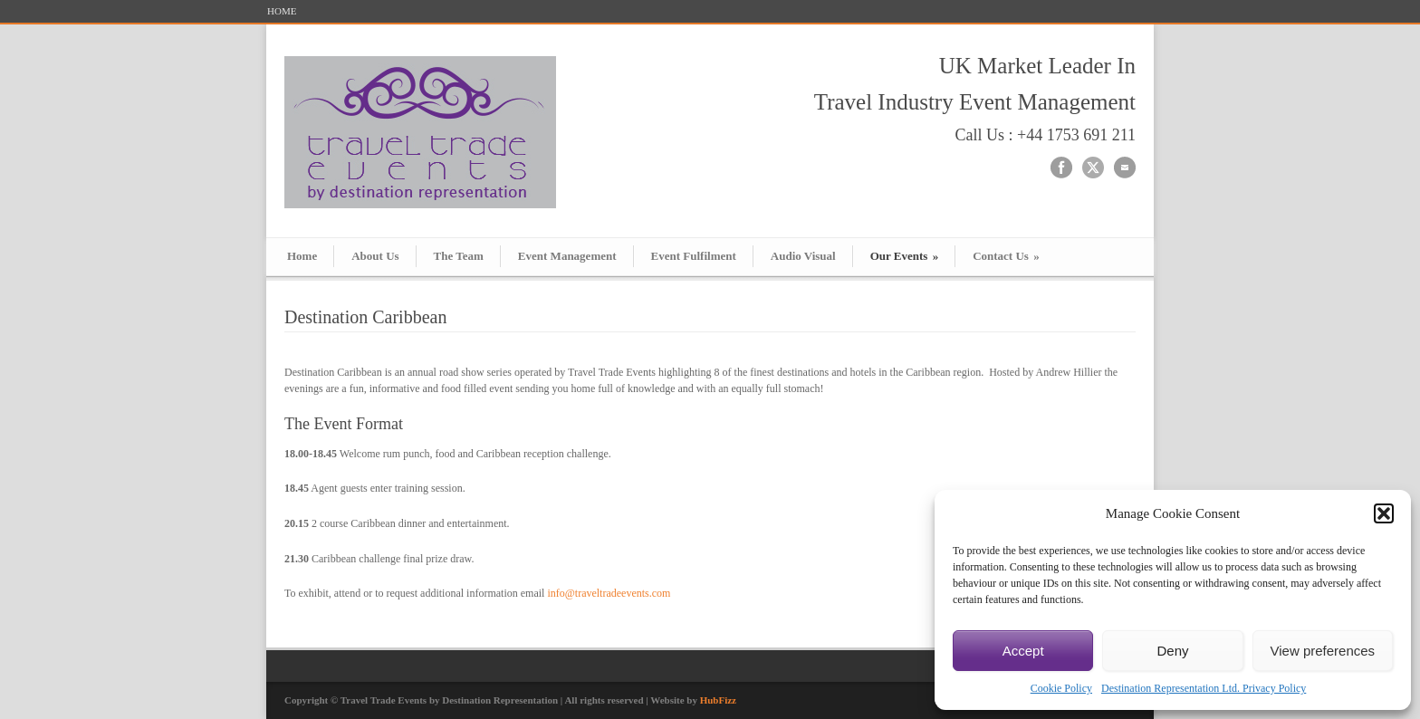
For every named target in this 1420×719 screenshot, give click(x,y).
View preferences (1323, 650)
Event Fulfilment (693, 256)
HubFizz (718, 700)
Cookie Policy (1061, 688)
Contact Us (1006, 256)
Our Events (904, 256)
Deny (1172, 650)
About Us (374, 256)
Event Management (567, 256)
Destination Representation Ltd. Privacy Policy (1203, 688)
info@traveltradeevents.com (608, 593)
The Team (459, 256)
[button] (1384, 513)
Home (302, 256)
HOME (281, 11)
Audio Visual (803, 256)
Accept (1023, 650)
